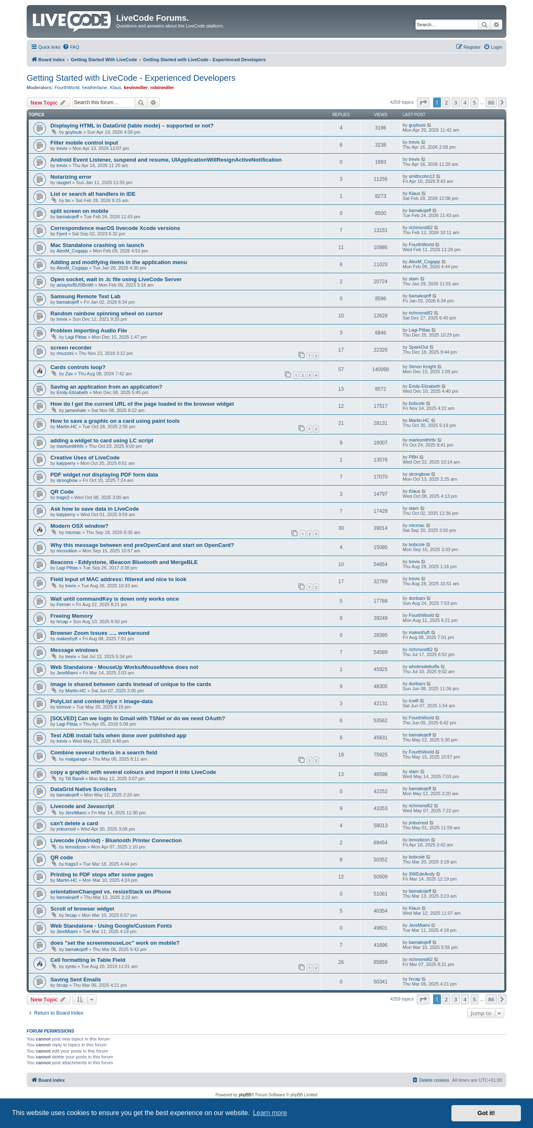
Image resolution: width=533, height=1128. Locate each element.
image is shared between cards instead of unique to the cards (130, 684)
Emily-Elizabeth (72, 392)
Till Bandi (74, 778)
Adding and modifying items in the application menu (118, 262)
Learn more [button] (270, 1112)
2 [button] (446, 102)
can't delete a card (74, 823)
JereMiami (67, 672)
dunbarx (417, 598)
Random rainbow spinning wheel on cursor (106, 313)
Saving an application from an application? (106, 387)
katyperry (66, 463)
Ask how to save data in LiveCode (94, 509)
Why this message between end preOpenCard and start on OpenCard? (142, 545)
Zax (69, 373)
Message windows (74, 650)
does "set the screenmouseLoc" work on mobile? (114, 943)
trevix (62, 148)
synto (70, 966)
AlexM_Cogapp (72, 250)
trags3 (63, 497)
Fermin (64, 604)
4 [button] (464, 102)
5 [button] (474, 102)
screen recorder (71, 347)
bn (67, 200)
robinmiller (162, 87)
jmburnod (66, 828)
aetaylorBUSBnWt (75, 284)
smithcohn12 (422, 176)
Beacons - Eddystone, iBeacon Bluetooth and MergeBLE (124, 562)
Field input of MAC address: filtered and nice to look (118, 579)
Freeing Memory (71, 616)
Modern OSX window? (79, 526)
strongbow (67, 480)
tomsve (64, 706)
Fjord (62, 233)
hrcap (62, 621)
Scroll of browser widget (82, 909)
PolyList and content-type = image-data (101, 701)
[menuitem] (70, 47)
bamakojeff (68, 216)
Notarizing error (71, 177)
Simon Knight (422, 366)
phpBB (245, 1095)
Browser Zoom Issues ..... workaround (99, 633)
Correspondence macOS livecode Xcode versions (115, 228)
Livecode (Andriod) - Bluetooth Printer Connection (116, 840)
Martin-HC (67, 426)
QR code (61, 857)
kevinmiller (135, 87)
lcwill (413, 700)
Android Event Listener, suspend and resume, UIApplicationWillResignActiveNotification (165, 160)
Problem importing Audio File (88, 330)
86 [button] (491, 102)
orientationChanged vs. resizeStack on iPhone (110, 891)
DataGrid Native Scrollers (83, 789)
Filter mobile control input (84, 143)
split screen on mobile (79, 211)
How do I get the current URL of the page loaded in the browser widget (142, 404)
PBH (413, 456)
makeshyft (67, 638)
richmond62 (421, 227)
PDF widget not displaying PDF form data (104, 475)
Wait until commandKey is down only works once (114, 599)
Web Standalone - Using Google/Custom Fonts (111, 926)
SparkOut (418, 346)
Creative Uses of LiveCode (85, 457)
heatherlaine (94, 87)
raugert (64, 182)
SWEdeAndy (422, 873)
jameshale (75, 410)
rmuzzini (65, 353)
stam (414, 278)
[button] (423, 102)
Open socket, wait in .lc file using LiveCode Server (116, 279)
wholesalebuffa (424, 666)
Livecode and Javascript (82, 806)
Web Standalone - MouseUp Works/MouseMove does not (124, 667)
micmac (73, 532)
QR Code (62, 492)
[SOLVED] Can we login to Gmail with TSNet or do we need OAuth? (137, 718)
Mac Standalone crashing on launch (97, 245)
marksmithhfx (70, 446)
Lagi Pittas (76, 336)
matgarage (76, 758)
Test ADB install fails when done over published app (118, 735)
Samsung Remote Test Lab (85, 296)
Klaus (116, 87)
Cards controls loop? (78, 367)
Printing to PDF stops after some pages (101, 874)
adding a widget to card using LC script (101, 440)
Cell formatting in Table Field (87, 960)
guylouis (73, 132)
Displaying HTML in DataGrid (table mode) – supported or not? (132, 125)
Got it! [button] (486, 1113)
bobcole (417, 403)
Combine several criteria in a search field (103, 752)
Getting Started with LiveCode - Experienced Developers (131, 77)
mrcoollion (67, 550)
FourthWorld (67, 87)
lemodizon (75, 846)
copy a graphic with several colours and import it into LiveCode (133, 772)
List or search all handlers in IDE (92, 194)
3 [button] (455, 102)
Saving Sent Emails (75, 979)
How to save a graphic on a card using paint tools (115, 421)
